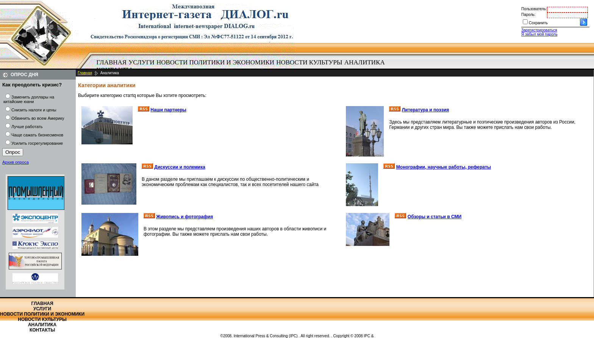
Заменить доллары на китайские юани (28, 99)
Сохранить (538, 23)
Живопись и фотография (184, 216)
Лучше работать (27, 126)
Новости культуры (309, 62)
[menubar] (242, 66)
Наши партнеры (168, 110)
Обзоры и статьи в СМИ (434, 216)
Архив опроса (15, 162)
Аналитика (364, 62)
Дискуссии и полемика (179, 167)
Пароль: (528, 15)
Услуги (141, 62)
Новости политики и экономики (215, 62)
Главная (112, 62)
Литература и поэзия (425, 110)
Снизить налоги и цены (33, 110)
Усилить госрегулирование (37, 143)
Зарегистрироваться (539, 30)
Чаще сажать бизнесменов (37, 135)
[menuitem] (111, 62)
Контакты (42, 330)
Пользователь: (534, 9)
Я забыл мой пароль (539, 34)
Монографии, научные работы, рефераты (443, 167)
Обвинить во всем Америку (37, 118)
